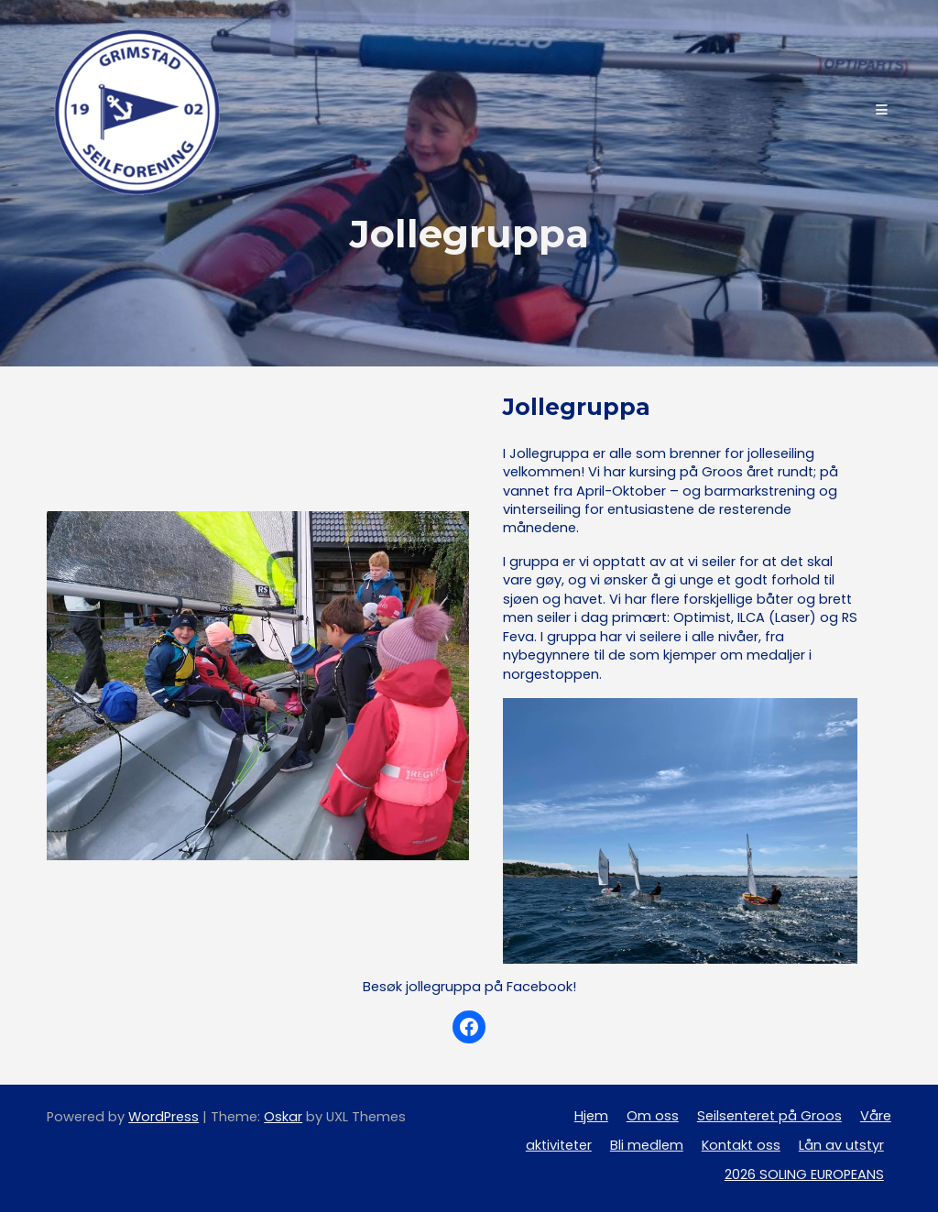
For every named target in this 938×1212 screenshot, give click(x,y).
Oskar (283, 1117)
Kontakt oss (741, 1145)
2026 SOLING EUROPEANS (804, 1174)
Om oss (653, 1116)
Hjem (591, 1116)
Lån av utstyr (841, 1145)
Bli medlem (646, 1145)
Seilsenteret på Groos (769, 1116)
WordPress (163, 1117)
